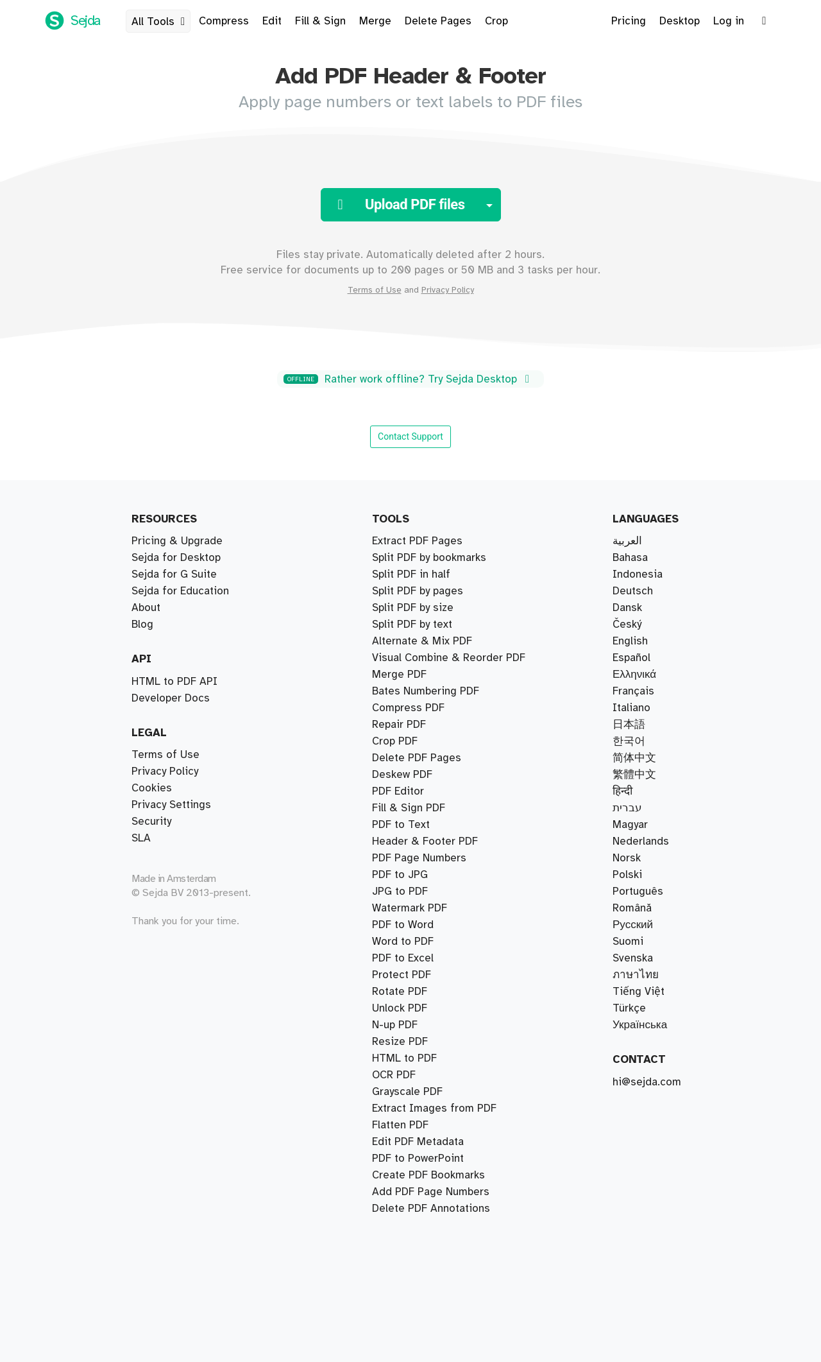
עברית (627, 808)
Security (151, 821)
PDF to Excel (403, 958)
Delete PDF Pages (416, 758)
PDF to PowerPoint (418, 1158)
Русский (633, 925)
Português (638, 891)
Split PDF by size (412, 608)
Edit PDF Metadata (418, 1142)
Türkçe (629, 1008)
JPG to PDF (400, 891)
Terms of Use (375, 290)
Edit (272, 21)
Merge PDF (399, 674)
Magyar (630, 825)
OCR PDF (394, 1075)
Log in (728, 21)
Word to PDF (403, 941)
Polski (627, 875)
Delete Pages (438, 21)
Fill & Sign (320, 21)
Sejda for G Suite (174, 574)
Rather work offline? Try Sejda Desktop (409, 379)
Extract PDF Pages (417, 541)
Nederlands (641, 841)
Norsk (627, 858)
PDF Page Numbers (419, 858)
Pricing (628, 21)
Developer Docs (170, 698)
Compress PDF (408, 708)
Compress (224, 21)
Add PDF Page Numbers (430, 1192)
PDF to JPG (400, 875)
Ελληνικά (634, 674)
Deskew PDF (402, 774)
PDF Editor (398, 791)
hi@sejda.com (647, 1082)
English (630, 641)
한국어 (629, 741)
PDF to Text (401, 825)
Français (633, 691)
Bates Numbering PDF (425, 691)
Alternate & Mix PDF (422, 641)
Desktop (679, 21)
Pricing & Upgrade (177, 541)
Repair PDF (399, 724)
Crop (496, 21)
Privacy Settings (171, 805)
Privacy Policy (447, 290)
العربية (627, 541)
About (145, 608)
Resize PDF (400, 1041)
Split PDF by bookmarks (429, 558)
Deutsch (633, 591)
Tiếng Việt (638, 991)
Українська (640, 1025)
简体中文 (634, 758)
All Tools (160, 22)
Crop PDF (395, 741)
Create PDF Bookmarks (428, 1175)
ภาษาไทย (636, 975)
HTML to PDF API (174, 681)
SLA (141, 838)
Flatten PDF (400, 1125)
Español (631, 658)
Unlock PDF (399, 1008)
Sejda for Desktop (176, 558)
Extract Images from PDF (434, 1108)
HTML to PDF (404, 1058)
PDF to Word (403, 925)
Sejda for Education (180, 591)
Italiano (631, 708)
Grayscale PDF (407, 1092)
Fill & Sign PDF (408, 808)
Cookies (151, 788)
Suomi (628, 941)
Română (632, 908)
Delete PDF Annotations (431, 1208)
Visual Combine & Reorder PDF (448, 658)
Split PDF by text (412, 624)
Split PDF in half (411, 574)
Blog (142, 624)
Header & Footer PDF (425, 841)
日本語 (629, 724)
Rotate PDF (399, 991)
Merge (375, 21)
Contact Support (410, 436)
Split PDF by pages (417, 591)
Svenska (633, 958)
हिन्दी (622, 791)
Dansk (627, 608)
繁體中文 (634, 774)
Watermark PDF (409, 908)
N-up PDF (395, 1025)
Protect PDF (401, 975)
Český (627, 624)
